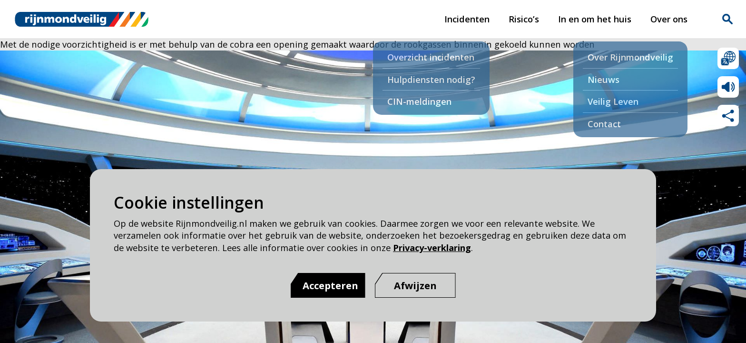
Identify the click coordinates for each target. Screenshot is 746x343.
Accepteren (330, 285)
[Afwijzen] (415, 285)
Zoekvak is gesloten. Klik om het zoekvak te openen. (727, 19)
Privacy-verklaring (432, 247)
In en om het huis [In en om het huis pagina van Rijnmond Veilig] (594, 19)
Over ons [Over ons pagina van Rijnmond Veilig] (668, 19)
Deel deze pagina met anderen (728, 115)
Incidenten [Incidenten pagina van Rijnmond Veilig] (467, 19)
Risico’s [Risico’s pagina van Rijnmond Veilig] (524, 19)
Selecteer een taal (728, 58)
